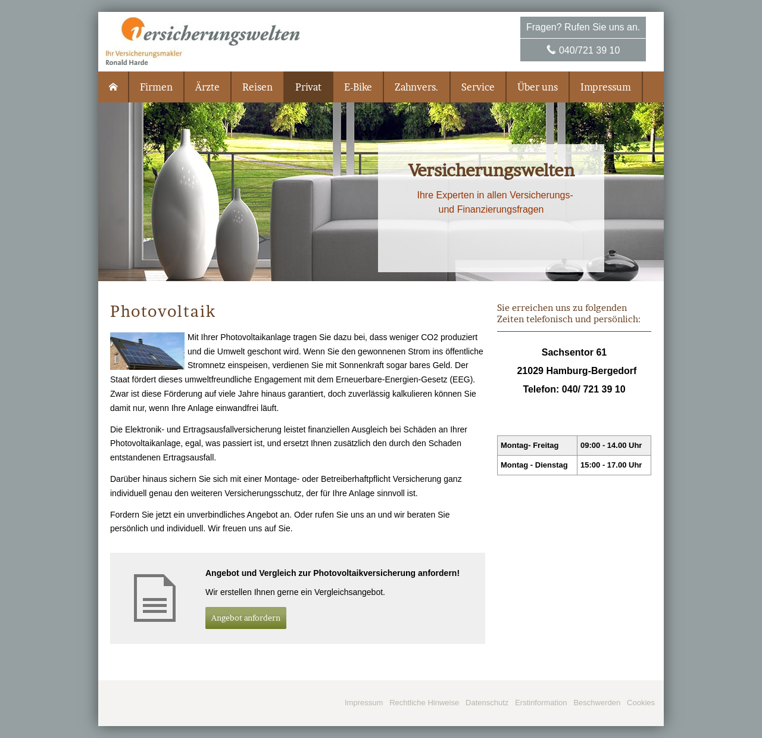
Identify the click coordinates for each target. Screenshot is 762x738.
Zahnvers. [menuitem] (417, 87)
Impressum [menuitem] (605, 87)
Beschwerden (596, 702)
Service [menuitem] (478, 87)
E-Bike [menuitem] (358, 87)
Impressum (364, 702)
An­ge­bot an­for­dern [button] (245, 617)
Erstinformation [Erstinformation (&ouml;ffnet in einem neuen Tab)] (541, 702)
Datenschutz (487, 702)
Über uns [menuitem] (537, 87)
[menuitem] (113, 86)
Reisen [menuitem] (257, 87)
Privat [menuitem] (308, 87)
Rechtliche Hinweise (424, 702)
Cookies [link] (641, 702)
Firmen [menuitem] (156, 87)
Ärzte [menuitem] (207, 87)
